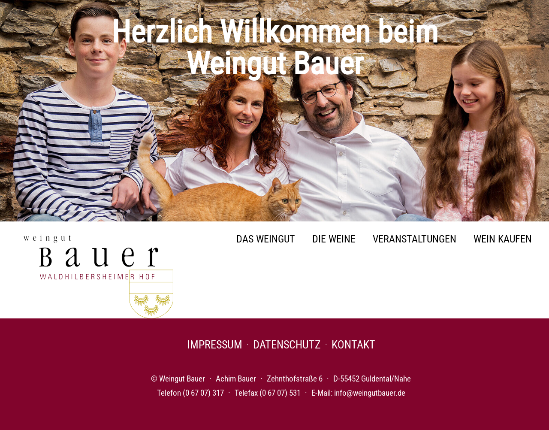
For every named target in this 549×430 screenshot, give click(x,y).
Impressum (214, 344)
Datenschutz (287, 344)
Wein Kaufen (503, 239)
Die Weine (334, 239)
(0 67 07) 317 (203, 393)
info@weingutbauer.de (369, 393)
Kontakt (353, 344)
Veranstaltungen (414, 239)
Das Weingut (265, 239)
